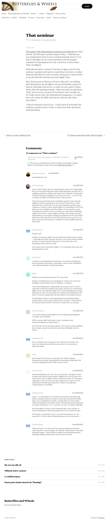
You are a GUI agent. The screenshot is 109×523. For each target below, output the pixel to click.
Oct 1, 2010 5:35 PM (78, 229)
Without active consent (15, 471)
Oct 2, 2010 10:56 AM (77, 393)
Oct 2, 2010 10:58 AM (77, 424)
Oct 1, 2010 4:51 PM (78, 185)
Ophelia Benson (36, 40)
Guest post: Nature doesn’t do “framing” (23, 482)
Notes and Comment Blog (49, 40)
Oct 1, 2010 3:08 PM (53, 173)
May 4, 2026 (101, 465)
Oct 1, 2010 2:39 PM (78, 157)
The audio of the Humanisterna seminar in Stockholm (50, 51)
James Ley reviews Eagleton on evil (18, 135)
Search (87, 6)
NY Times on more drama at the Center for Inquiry (85, 135)
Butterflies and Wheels (19, 500)
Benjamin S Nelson (38, 173)
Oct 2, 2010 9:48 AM (78, 354)
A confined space (12, 476)
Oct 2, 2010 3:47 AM (78, 273)
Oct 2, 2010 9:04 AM (78, 338)
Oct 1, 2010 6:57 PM (78, 257)
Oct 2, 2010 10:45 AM (77, 370)
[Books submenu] (36, 13)
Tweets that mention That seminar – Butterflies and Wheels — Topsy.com (49, 158)
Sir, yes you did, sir (12, 465)
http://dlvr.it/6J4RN (65, 165)
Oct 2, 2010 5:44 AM (78, 310)
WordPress (102, 518)
